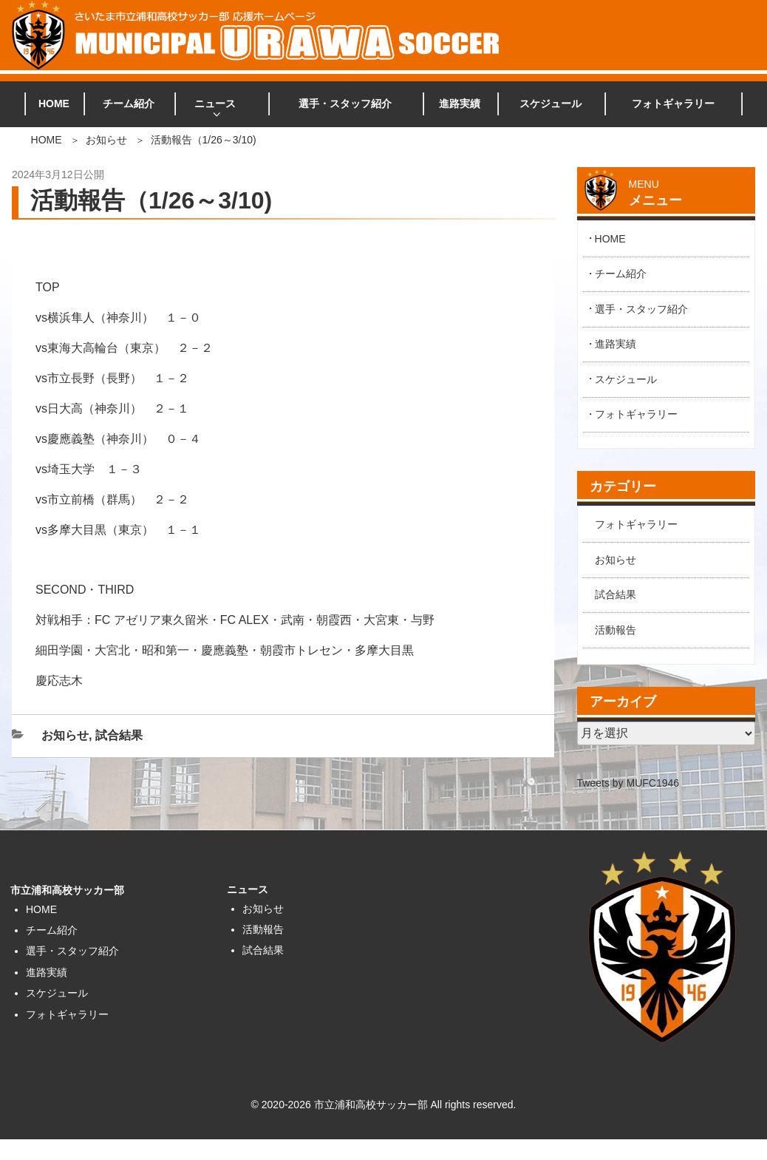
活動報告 (615, 630)
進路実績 (459, 103)
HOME (53, 103)
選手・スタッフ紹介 (345, 103)
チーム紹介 (128, 103)
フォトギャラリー (673, 103)
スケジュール (550, 103)
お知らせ (106, 140)
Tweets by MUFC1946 (628, 783)
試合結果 (119, 735)
